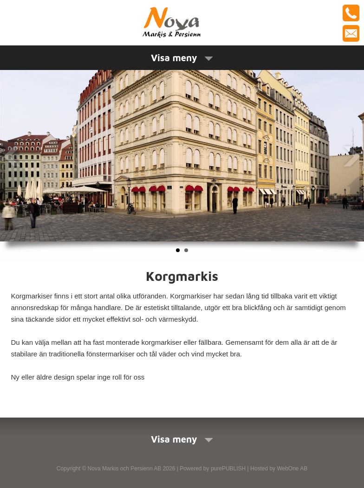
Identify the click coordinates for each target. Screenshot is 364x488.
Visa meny (182, 57)
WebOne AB (292, 468)
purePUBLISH (228, 468)
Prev (12, 156)
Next (351, 156)
